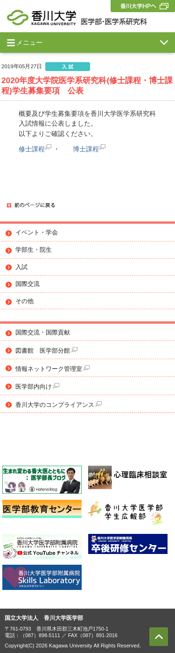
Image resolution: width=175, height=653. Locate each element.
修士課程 (32, 149)
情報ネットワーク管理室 (52, 368)
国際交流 (27, 284)
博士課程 (86, 149)
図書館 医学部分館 (46, 350)
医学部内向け (37, 386)
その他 (24, 301)
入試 (21, 267)
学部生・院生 (33, 250)
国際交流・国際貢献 (42, 332)
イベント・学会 (36, 232)
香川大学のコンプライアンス (58, 404)
